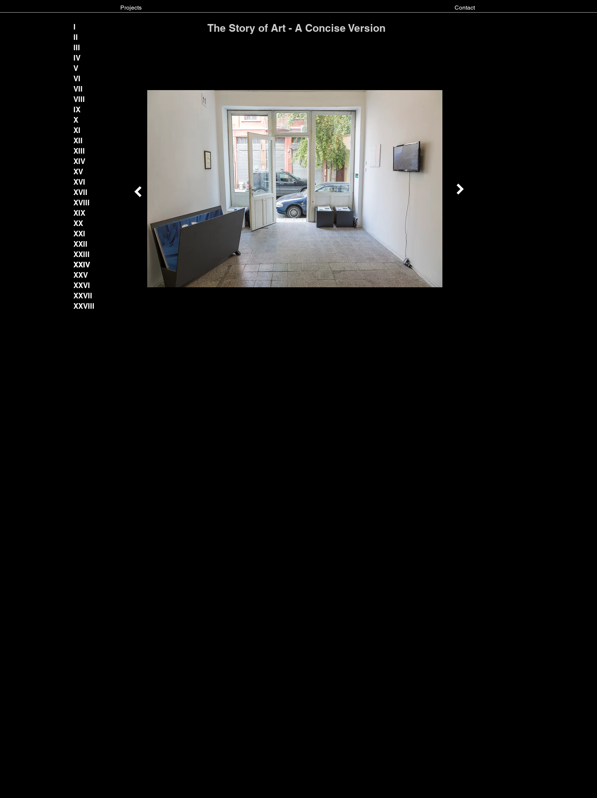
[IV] (79, 58)
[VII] (78, 89)
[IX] (79, 110)
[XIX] (79, 213)
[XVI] (79, 182)
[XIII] (79, 151)
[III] (79, 47)
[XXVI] (81, 285)
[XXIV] (81, 265)
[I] (79, 27)
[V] (79, 68)
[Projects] (131, 8)
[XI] (79, 130)
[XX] (79, 223)
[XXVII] (83, 296)
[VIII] (79, 99)
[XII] (79, 141)
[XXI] (79, 234)
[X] (79, 120)
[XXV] (80, 275)
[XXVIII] (83, 306)
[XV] (79, 172)
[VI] (79, 78)
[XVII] (80, 192)
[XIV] (79, 161)
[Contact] (465, 8)
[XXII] (80, 244)
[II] (79, 37)
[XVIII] (81, 203)
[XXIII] (81, 254)
